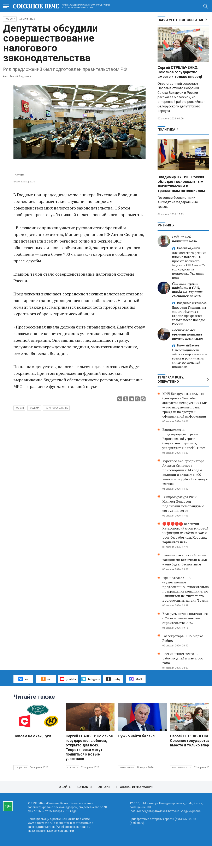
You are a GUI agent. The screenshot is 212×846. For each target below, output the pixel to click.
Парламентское (181, 767)
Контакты (84, 787)
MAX (135, 679)
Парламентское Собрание (181, 20)
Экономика (126, 767)
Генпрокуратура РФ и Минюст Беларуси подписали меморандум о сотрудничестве (183, 504)
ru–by (113, 679)
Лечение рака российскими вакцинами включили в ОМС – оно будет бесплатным (185, 559)
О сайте (65, 787)
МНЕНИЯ (164, 225)
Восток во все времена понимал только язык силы (187, 334)
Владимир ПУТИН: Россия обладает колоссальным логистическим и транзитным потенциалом (181, 184)
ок (46, 679)
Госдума (34, 408)
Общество (21, 767)
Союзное (72, 767)
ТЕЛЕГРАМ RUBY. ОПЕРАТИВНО (171, 379)
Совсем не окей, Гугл (32, 736)
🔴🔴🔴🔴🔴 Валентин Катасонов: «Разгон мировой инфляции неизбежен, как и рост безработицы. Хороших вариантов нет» (185, 532)
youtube (68, 679)
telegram (90, 679)
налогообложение (56, 408)
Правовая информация (134, 787)
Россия (19, 408)
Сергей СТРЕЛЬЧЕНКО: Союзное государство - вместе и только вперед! (180, 72)
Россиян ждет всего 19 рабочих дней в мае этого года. (182, 658)
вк (23, 679)
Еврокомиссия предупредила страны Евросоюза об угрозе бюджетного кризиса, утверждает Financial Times (183, 438)
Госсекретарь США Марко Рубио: (182, 638)
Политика (166, 129)
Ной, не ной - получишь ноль (184, 238)
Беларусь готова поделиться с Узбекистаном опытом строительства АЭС (185, 618)
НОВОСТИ (10, 19)
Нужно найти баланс (136, 736)
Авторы (104, 787)
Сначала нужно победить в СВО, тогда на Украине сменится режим (187, 289)
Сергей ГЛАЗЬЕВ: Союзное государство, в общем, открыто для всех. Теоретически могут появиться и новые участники (89, 747)
